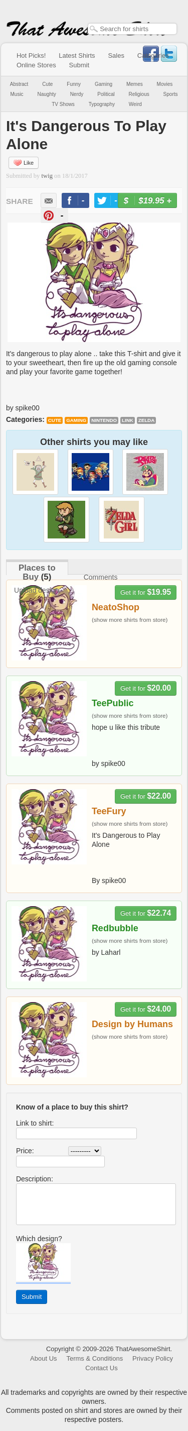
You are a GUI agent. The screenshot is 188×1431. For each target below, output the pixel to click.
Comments (101, 577)
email (49, 200)
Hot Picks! (31, 55)
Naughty (47, 94)
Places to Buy (37, 572)
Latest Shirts (77, 55)
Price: (25, 1151)
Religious (139, 94)
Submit (79, 65)
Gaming (103, 84)
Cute (47, 84)
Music (16, 94)
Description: (34, 1179)
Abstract (19, 84)
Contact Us (101, 1368)
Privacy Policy (152, 1358)
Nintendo (104, 420)
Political (105, 94)
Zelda (146, 420)
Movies (165, 84)
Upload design (36, 590)
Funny (74, 84)
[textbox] (132, 29)
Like (24, 163)
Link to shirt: (35, 1123)
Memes (134, 84)
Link (127, 420)
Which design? (39, 1239)
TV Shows (63, 104)
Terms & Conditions (94, 1358)
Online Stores (36, 65)
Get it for (145, 592)
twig (47, 175)
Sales (116, 55)
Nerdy (77, 94)
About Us (43, 1358)
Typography (102, 104)
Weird (135, 104)
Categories (153, 55)
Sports (170, 94)
